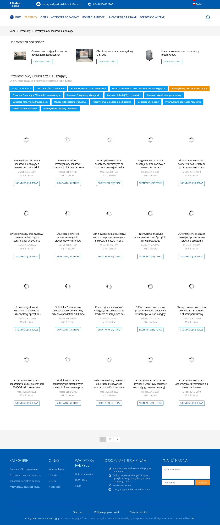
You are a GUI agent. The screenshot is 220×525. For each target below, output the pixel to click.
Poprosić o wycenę (152, 17)
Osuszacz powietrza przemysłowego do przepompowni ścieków (68, 237)
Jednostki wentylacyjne (25, 108)
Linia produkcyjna (84, 474)
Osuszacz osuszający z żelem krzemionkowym (36, 95)
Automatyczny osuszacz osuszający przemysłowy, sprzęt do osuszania (192, 237)
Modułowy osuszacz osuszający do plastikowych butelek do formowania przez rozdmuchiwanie (68, 385)
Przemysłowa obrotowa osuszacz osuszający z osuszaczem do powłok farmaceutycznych (27, 165)
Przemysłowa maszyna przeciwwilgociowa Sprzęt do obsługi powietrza (150, 237)
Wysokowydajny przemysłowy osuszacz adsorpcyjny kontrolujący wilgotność (26, 237)
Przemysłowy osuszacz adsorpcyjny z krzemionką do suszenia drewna (191, 384)
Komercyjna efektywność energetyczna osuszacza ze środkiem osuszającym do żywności (109, 312)
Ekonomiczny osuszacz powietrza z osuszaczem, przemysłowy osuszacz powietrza (192, 165)
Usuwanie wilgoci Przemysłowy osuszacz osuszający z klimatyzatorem (68, 164)
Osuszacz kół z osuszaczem (50, 88)
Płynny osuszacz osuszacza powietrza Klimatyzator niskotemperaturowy (192, 310)
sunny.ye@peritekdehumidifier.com (62, 4)
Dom (15, 17)
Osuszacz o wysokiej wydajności (84, 95)
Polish (199, 4)
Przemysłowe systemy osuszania (60, 108)
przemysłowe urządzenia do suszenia (112, 101)
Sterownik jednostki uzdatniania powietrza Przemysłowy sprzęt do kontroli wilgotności (27, 312)
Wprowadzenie (56, 469)
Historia (53, 475)
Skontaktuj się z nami (122, 17)
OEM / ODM (81, 479)
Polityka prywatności (106, 512)
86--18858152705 (103, 4)
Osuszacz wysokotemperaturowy (164, 95)
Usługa (52, 480)
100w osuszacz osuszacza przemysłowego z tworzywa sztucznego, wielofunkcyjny (150, 310)
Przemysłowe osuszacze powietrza (183, 101)
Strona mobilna (139, 512)
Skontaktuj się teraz (26, 183)
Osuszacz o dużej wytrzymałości (123, 95)
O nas (44, 17)
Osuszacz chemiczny (148, 101)
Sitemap (78, 512)
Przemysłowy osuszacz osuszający (54, 30)
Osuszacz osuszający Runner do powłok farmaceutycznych (49, 53)
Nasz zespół (55, 486)
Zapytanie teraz (42, 61)
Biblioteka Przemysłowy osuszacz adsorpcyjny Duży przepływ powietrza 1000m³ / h (68, 312)
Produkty (30, 17)
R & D (78, 485)
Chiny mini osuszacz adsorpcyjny (42, 518)
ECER (192, 518)
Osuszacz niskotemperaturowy (70, 101)
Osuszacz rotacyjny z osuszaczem (30, 101)
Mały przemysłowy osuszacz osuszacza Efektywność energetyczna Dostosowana (109, 384)
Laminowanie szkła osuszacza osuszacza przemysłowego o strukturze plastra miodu (109, 237)
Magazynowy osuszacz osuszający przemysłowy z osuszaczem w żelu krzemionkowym (150, 165)
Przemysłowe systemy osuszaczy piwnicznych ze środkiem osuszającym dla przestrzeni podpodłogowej (109, 165)
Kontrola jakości (93, 17)
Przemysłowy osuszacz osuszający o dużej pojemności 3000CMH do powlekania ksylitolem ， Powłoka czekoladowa (26, 387)
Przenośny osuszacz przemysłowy (88, 88)
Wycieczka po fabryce (65, 17)
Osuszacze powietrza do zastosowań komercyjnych (138, 88)
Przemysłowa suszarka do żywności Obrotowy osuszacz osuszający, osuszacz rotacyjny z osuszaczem (150, 385)
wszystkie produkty (21, 88)
